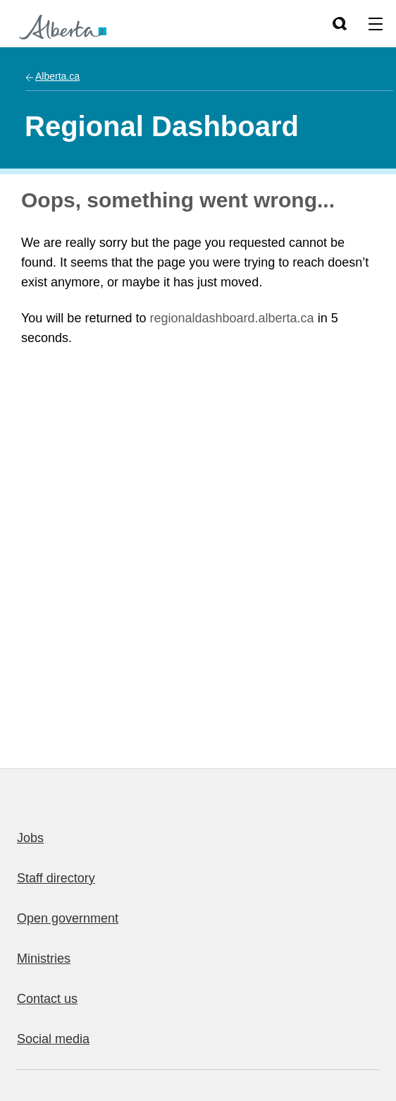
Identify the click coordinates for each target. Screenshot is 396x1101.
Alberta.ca (57, 76)
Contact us (47, 999)
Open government (67, 918)
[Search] (339, 23)
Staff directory (56, 878)
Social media (53, 1039)
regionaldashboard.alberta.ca (231, 318)
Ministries (43, 958)
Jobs (30, 838)
